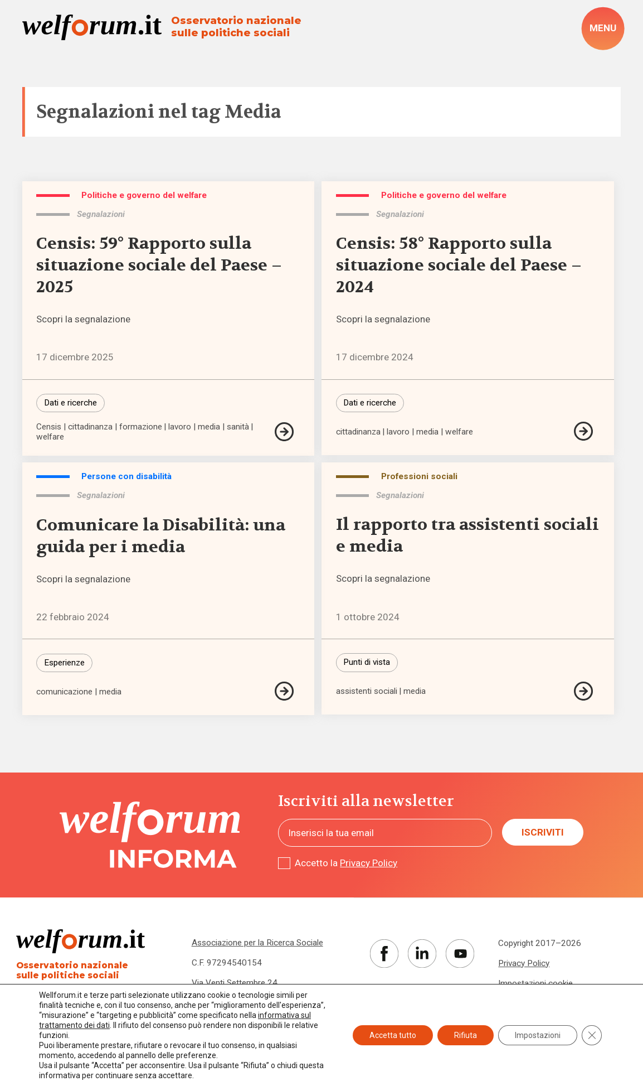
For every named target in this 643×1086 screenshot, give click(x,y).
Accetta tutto (392, 1035)
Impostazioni (538, 1035)
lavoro (179, 427)
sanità (238, 427)
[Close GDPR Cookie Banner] (592, 1035)
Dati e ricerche (70, 403)
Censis (48, 427)
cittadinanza (90, 427)
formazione (140, 427)
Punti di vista (366, 662)
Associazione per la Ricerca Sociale (257, 943)
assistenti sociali (366, 691)
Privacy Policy (368, 862)
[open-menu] (602, 29)
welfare (50, 437)
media (209, 427)
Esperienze (64, 663)
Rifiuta (465, 1035)
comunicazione (64, 692)
